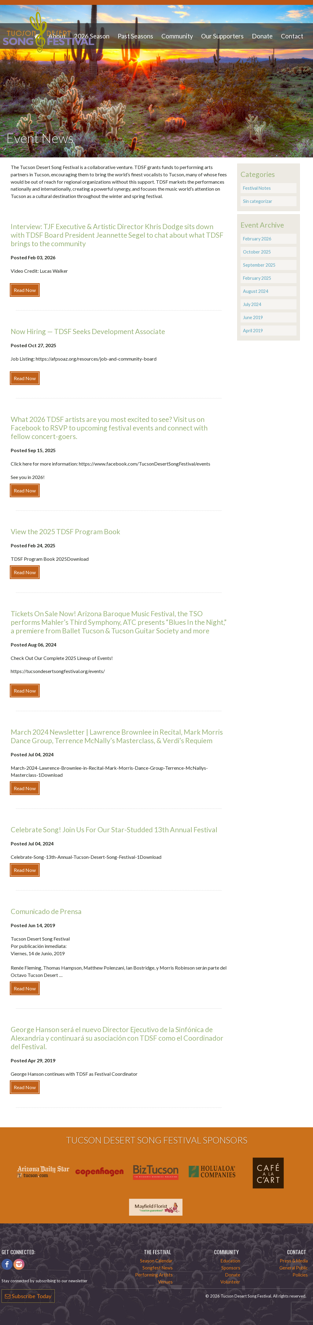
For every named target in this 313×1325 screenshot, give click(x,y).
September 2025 (259, 265)
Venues (165, 1281)
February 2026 (257, 238)
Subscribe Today (28, 1296)
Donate (262, 36)
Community (177, 36)
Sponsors (230, 1267)
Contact (292, 36)
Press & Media (294, 1260)
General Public (293, 1267)
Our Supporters (222, 36)
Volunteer (230, 1281)
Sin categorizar (257, 201)
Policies (300, 1274)
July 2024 (252, 304)
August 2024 (255, 291)
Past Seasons (135, 36)
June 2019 (253, 317)
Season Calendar (156, 1260)
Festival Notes (257, 188)
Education (230, 1260)
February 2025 (257, 278)
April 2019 (253, 330)
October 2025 (257, 251)
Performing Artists (154, 1274)
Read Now (25, 290)
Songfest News (157, 1267)
